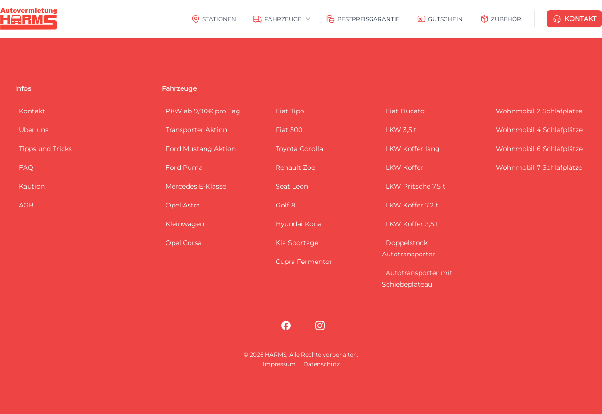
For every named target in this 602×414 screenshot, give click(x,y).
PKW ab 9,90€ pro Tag (203, 111)
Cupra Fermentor (304, 261)
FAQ (26, 167)
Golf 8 (285, 205)
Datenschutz (321, 363)
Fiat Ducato (405, 111)
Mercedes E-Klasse (196, 186)
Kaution (32, 186)
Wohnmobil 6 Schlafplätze (539, 148)
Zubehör (506, 19)
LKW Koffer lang (413, 148)
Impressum (279, 363)
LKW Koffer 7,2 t (412, 205)
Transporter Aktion (196, 130)
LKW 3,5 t (401, 130)
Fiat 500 (289, 130)
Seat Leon (292, 186)
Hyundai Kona (299, 224)
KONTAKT (574, 19)
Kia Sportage (297, 243)
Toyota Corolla (299, 148)
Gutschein (445, 19)
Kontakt (32, 111)
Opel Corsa (184, 243)
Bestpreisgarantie (368, 19)
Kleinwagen (185, 224)
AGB (26, 205)
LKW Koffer (404, 167)
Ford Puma (184, 167)
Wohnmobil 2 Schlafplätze (539, 111)
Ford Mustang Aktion (201, 148)
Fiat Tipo (290, 111)
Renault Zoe (295, 167)
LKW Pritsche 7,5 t (415, 186)
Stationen (219, 19)
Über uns (33, 130)
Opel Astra (183, 205)
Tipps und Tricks (45, 148)
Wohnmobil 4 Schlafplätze (539, 130)
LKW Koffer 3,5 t (412, 224)
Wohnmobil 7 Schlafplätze (539, 167)
